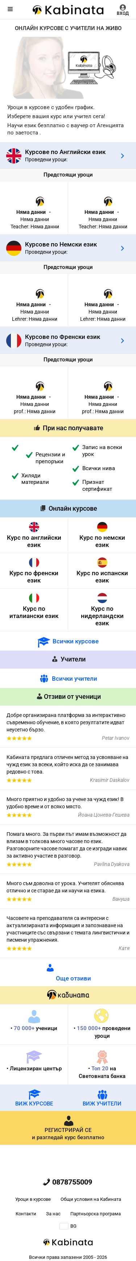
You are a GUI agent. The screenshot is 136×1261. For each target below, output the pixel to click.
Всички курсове (76, 641)
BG (68, 1226)
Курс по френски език (33, 576)
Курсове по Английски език (65, 151)
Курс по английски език (34, 541)
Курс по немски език (102, 541)
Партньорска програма (95, 1213)
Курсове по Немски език (61, 244)
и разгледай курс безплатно (68, 1128)
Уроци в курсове (33, 1199)
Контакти (26, 1213)
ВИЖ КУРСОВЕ (34, 1097)
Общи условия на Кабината (91, 1199)
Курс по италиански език (33, 612)
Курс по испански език (102, 576)
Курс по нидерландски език (102, 616)
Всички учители (74, 678)
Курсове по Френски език (62, 336)
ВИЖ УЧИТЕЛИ (102, 1097)
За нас (53, 1213)
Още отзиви (73, 978)
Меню (10, 9)
